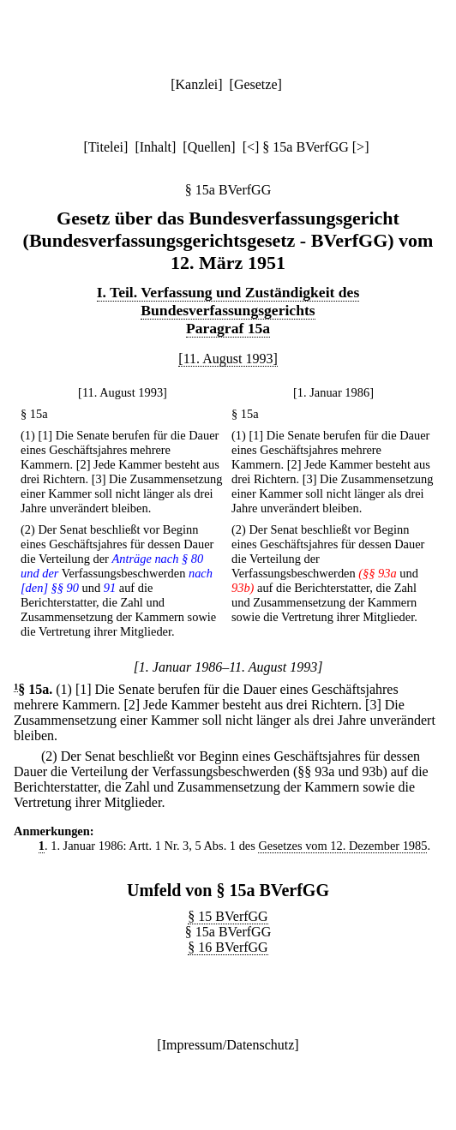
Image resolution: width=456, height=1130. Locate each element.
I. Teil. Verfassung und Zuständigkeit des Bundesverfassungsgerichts (228, 301)
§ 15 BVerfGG (227, 916)
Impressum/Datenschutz (228, 1044)
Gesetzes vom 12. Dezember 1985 (342, 845)
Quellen (209, 147)
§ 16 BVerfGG (227, 947)
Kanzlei (196, 84)
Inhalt (155, 147)
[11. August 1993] (227, 358)
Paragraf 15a (228, 328)
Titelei (105, 147)
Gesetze (256, 84)
